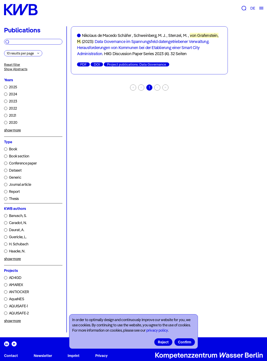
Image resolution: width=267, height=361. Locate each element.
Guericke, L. (17, 237)
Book (13, 149)
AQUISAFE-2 (19, 313)
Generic (15, 177)
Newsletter (43, 355)
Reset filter (12, 65)
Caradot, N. (18, 222)
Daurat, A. (16, 229)
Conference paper (23, 163)
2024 (13, 94)
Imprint (73, 355)
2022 (13, 108)
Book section (19, 156)
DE (252, 8)
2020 (13, 122)
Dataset (15, 170)
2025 (13, 87)
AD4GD (15, 277)
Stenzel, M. (177, 35)
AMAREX (16, 284)
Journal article (20, 184)
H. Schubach (18, 244)
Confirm (184, 342)
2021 (12, 115)
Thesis (14, 198)
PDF (83, 64)
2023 (13, 101)
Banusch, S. (17, 215)
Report (14, 191)
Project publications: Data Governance (136, 64)
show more (12, 130)
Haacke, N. (17, 251)
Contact (11, 355)
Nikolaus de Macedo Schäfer (106, 35)
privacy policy (157, 330)
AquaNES (16, 299)
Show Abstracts (15, 69)
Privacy (101, 355)
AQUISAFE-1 (18, 306)
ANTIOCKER (19, 291)
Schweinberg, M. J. (150, 35)
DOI (97, 64)
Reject (163, 342)
